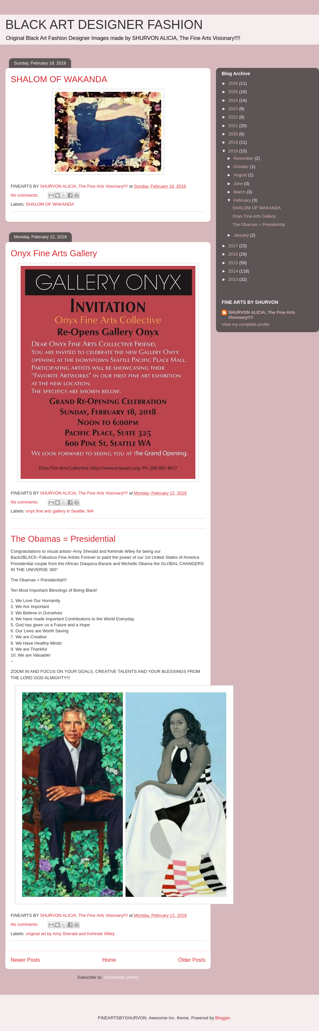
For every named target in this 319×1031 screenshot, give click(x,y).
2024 (233, 100)
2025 (233, 91)
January (242, 235)
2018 (233, 150)
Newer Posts (25, 960)
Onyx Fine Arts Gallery (54, 253)
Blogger (222, 1017)
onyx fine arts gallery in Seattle (55, 511)
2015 (233, 262)
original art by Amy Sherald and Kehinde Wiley (70, 933)
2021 (233, 125)
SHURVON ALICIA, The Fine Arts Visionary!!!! (261, 315)
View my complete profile (245, 324)
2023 (233, 108)
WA (90, 511)
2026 (233, 83)
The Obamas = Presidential (63, 539)
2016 (233, 254)
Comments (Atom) (121, 977)
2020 (233, 133)
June (239, 183)
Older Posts (191, 960)
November (244, 158)
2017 (233, 245)
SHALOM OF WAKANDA (59, 79)
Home (109, 960)
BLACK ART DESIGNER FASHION (104, 25)
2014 (233, 271)
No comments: (25, 195)
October (242, 166)
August (241, 174)
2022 (233, 116)
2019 (233, 142)
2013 (233, 279)
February (243, 200)
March (240, 191)
